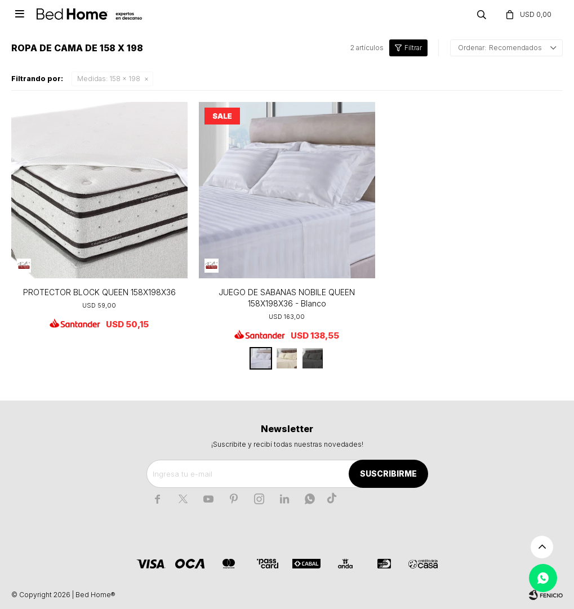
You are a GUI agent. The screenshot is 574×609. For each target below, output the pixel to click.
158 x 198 (108, 78)
